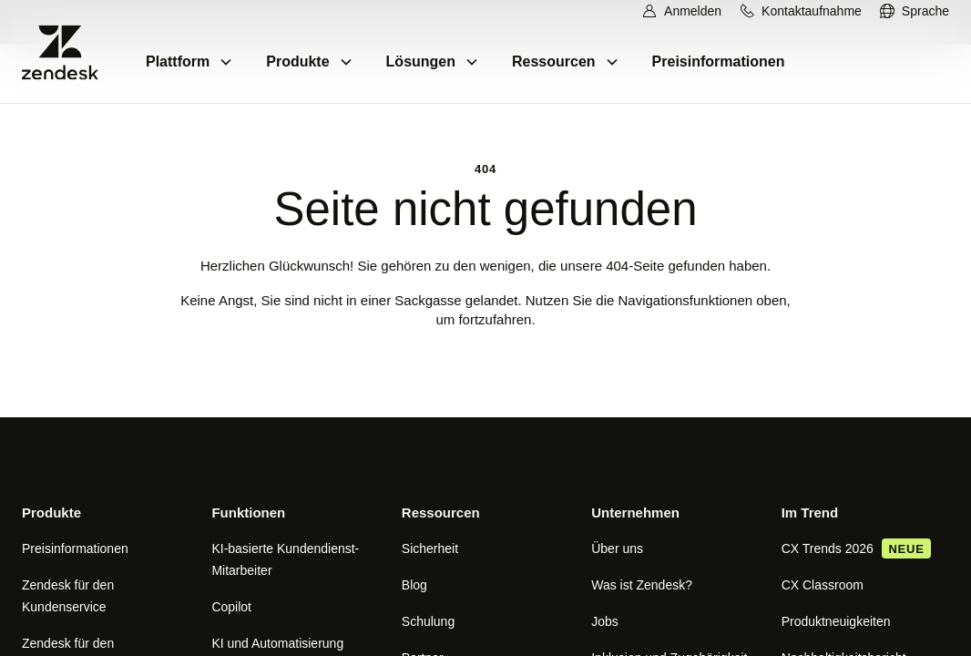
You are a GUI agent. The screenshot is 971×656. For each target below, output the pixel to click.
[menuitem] (914, 11)
